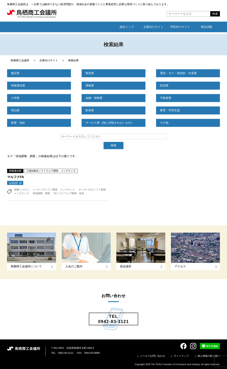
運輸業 (89, 85)
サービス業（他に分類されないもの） (109, 122)
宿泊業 (15, 110)
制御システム (21, 189)
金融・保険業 (94, 97)
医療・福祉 (18, 122)
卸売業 (164, 85)
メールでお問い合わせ (152, 355)
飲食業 (89, 110)
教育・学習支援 (170, 110)
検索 (113, 145)
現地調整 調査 (41, 193)
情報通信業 (18, 85)
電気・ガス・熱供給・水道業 (178, 73)
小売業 (15, 97)
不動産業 (165, 97)
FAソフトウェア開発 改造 (69, 193)
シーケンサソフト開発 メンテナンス (54, 189)
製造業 (89, 73)
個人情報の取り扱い (209, 355)
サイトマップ (181, 355)
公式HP (13, 182)
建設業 (15, 73)
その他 (164, 122)
